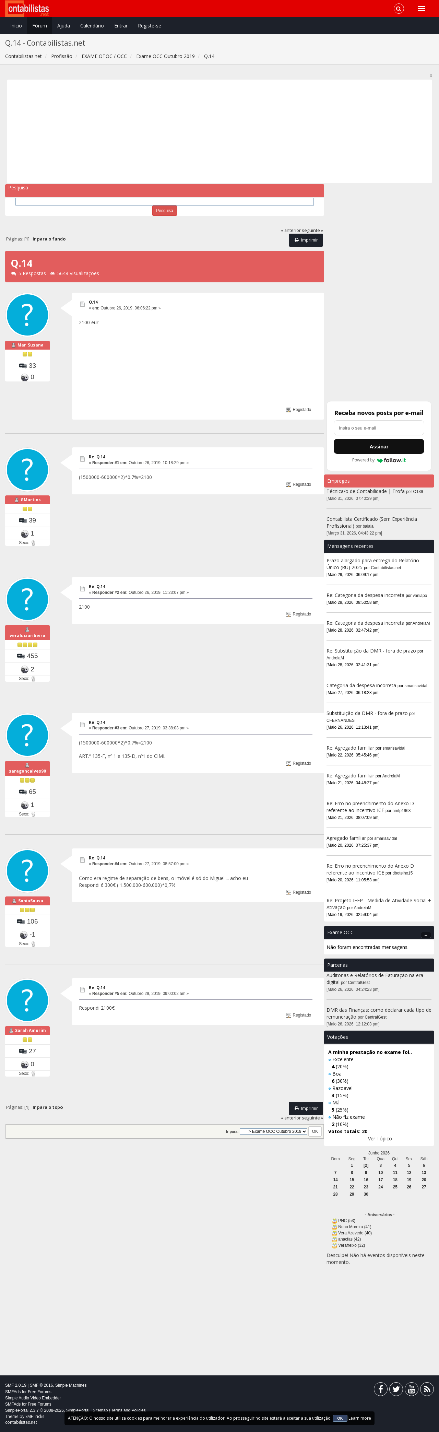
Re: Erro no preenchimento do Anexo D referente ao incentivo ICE (370, 806)
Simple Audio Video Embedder (33, 1398)
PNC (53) (346, 1220)
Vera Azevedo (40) (355, 1233)
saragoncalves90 (27, 771)
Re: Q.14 (97, 456)
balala (368, 526)
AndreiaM (421, 623)
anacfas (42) (349, 1239)
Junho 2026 (379, 1153)
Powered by (379, 460)
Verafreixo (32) (351, 1245)
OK (340, 1418)
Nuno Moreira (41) (354, 1226)
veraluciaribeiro (27, 635)
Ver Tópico (380, 1138)
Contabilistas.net (386, 567)
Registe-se (149, 25)
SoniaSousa (30, 901)
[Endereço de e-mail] (379, 427)
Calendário (92, 25)
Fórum (39, 25)
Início (16, 25)
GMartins (31, 500)
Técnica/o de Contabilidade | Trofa (366, 491)
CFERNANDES (341, 720)
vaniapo (420, 595)
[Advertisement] (215, 131)
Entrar (121, 25)
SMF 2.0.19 (15, 1385)
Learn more (359, 1418)
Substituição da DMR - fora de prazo (367, 713)
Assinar (378, 446)
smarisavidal (416, 685)
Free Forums (39, 1391)
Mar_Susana (30, 345)
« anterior (291, 230)
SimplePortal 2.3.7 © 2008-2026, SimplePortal (47, 1410)
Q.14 (93, 302)
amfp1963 (402, 810)
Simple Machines (70, 1385)
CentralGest (359, 982)
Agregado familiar (347, 838)
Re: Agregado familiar (351, 747)
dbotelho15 (403, 873)
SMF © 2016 (41, 1385)
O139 (418, 491)
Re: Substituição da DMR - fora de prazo (371, 650)
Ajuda (63, 25)
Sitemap (100, 1410)
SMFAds (13, 1391)
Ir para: (232, 1131)
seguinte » (312, 230)
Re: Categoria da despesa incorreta (365, 595)
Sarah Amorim (30, 1030)
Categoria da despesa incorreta (361, 685)
